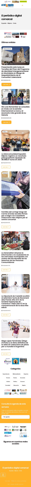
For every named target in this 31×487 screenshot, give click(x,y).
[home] (7, 5)
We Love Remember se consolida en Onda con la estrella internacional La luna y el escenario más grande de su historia (15, 111)
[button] (22, 5)
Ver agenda (6, 417)
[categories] (6, 380)
